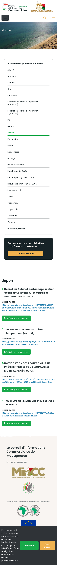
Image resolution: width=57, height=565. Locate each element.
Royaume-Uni (14, 190)
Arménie (12, 70)
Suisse (10, 196)
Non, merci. (47, 545)
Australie (12, 76)
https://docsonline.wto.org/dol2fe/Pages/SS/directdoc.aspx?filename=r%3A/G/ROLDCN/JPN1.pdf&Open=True (28, 380)
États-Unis (12, 95)
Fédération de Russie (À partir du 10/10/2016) (23, 112)
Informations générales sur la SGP (25, 63)
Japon (11, 132)
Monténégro (13, 152)
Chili (9, 89)
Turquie (11, 222)
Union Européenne (16, 228)
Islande (11, 126)
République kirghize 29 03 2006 (22, 183)
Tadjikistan (13, 203)
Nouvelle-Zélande (16, 164)
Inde (10, 120)
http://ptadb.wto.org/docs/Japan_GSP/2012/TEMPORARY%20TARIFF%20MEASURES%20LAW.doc (28, 343)
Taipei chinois (14, 209)
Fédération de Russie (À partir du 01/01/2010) (23, 103)
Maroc (11, 145)
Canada (11, 82)
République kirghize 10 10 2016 (21, 177)
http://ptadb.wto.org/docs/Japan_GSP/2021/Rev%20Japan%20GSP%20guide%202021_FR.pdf (28, 414)
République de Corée (17, 171)
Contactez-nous (25, 253)
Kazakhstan (13, 139)
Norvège (11, 158)
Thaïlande (12, 215)
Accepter (29, 545)
